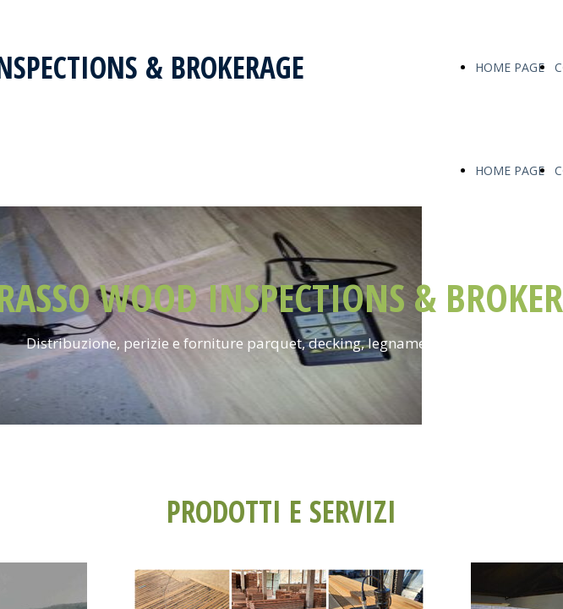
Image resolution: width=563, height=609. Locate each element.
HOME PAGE (509, 67)
